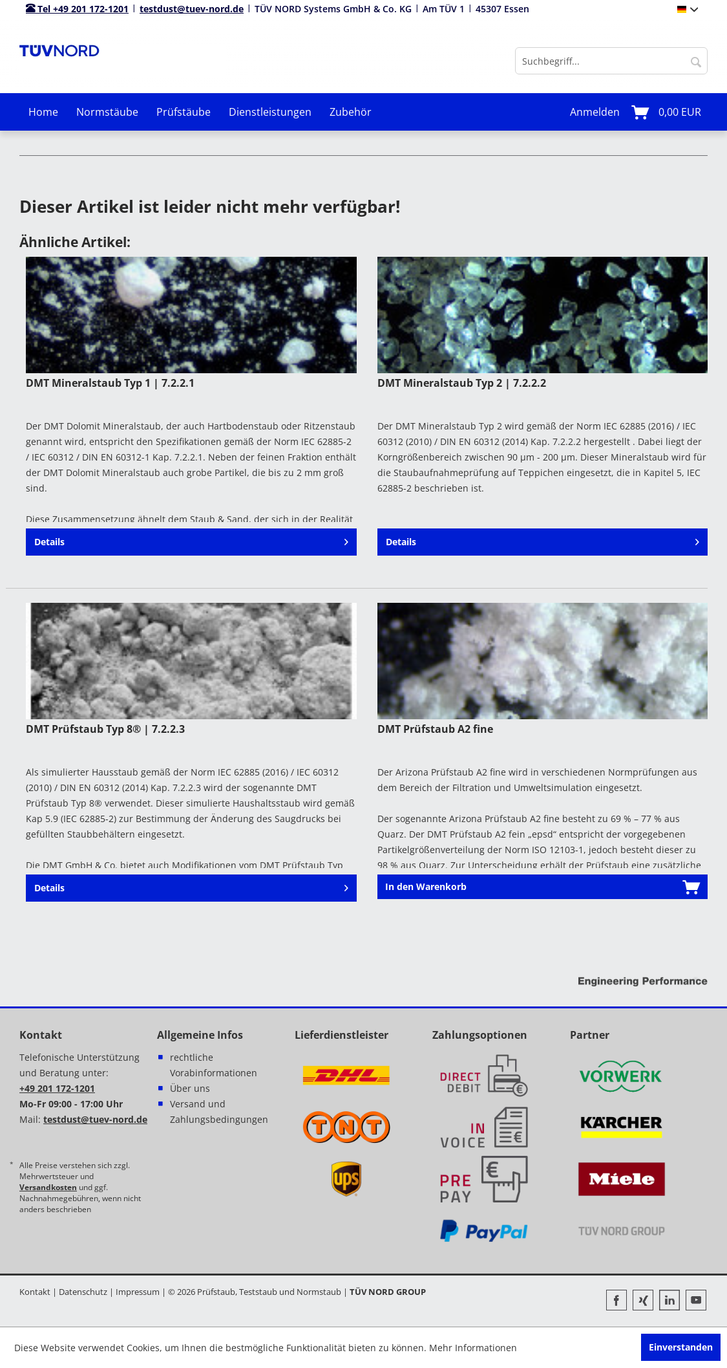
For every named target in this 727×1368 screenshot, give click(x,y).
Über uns (190, 1088)
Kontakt (34, 1291)
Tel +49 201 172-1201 (77, 9)
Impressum (138, 1291)
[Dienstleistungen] (270, 112)
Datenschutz (83, 1291)
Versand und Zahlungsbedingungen (219, 1111)
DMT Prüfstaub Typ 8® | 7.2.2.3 (105, 729)
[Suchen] (696, 60)
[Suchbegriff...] (611, 60)
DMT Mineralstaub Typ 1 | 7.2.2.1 (110, 383)
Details (191, 542)
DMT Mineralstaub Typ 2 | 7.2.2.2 (461, 383)
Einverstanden (681, 1347)
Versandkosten (48, 1187)
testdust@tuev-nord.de (192, 9)
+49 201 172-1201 (57, 1088)
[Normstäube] (107, 112)
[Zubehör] (351, 112)
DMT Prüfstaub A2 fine (435, 729)
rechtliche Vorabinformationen (213, 1065)
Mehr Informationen (473, 1347)
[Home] (43, 112)
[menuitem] (611, 60)
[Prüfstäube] (183, 112)
